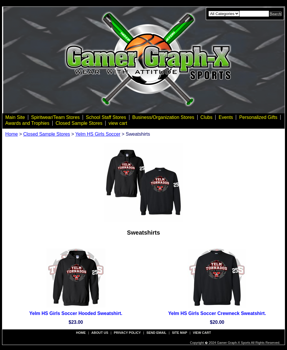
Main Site (15, 117)
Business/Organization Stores (163, 117)
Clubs (207, 117)
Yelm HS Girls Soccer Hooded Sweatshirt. (75, 313)
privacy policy (127, 332)
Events (225, 117)
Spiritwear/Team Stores (55, 117)
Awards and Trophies (27, 123)
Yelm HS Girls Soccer (97, 134)
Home (11, 134)
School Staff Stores (106, 117)
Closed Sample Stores (79, 123)
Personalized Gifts (258, 117)
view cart (118, 123)
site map (179, 332)
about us (99, 332)
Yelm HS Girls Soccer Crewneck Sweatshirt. (217, 313)
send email (156, 332)
